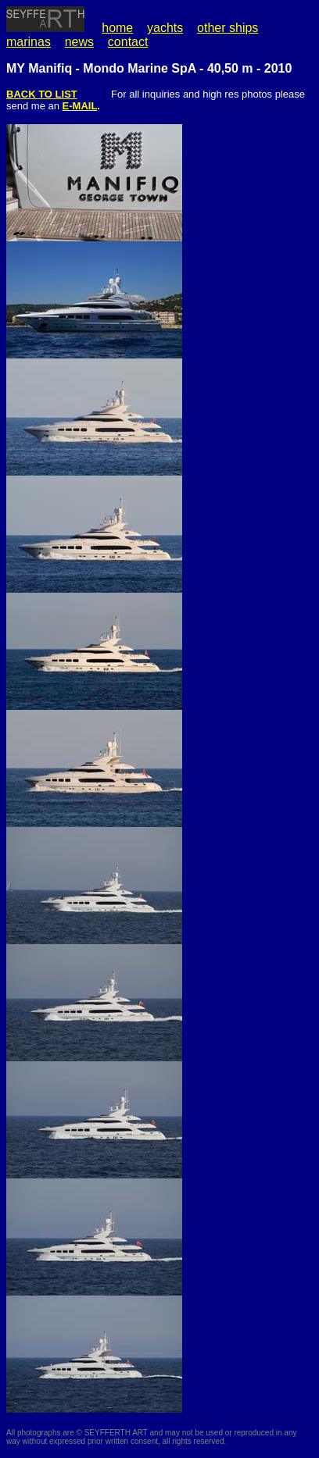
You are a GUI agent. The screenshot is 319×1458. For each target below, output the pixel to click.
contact (128, 41)
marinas (28, 41)
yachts (165, 27)
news (79, 41)
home (117, 27)
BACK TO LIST (41, 94)
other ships (227, 27)
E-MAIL (80, 106)
